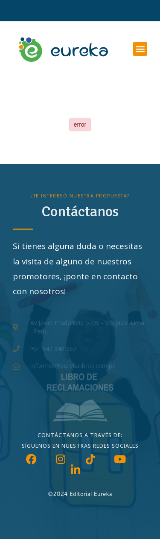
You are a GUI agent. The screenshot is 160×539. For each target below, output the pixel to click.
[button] (140, 49)
